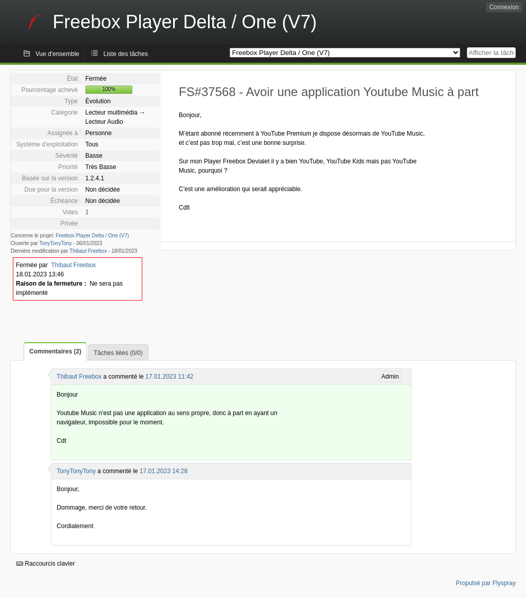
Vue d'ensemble (57, 54)
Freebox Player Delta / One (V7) (92, 235)
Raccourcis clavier (45, 563)
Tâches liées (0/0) (117, 353)
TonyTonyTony (55, 243)
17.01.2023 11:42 (169, 376)
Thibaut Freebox (88, 251)
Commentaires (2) (55, 351)
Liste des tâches (125, 54)
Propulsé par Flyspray (486, 583)
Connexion (504, 7)
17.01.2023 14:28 (163, 471)
